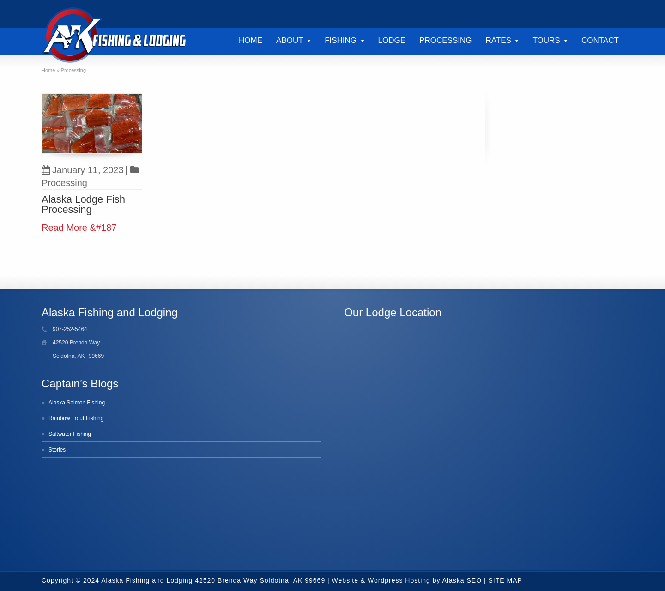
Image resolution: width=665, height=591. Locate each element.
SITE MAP (505, 580)
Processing (64, 183)
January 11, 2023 (83, 170)
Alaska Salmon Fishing (76, 402)
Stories (57, 449)
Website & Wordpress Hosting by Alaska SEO (407, 580)
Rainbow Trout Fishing (75, 418)
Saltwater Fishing (69, 434)
